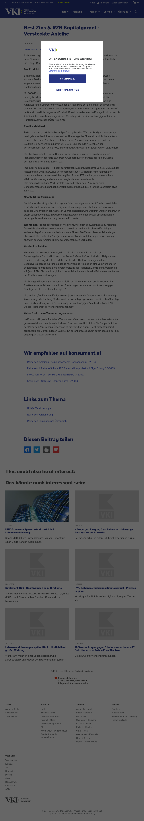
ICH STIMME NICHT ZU (67, 90)
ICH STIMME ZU (67, 78)
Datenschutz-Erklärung (60, 70)
